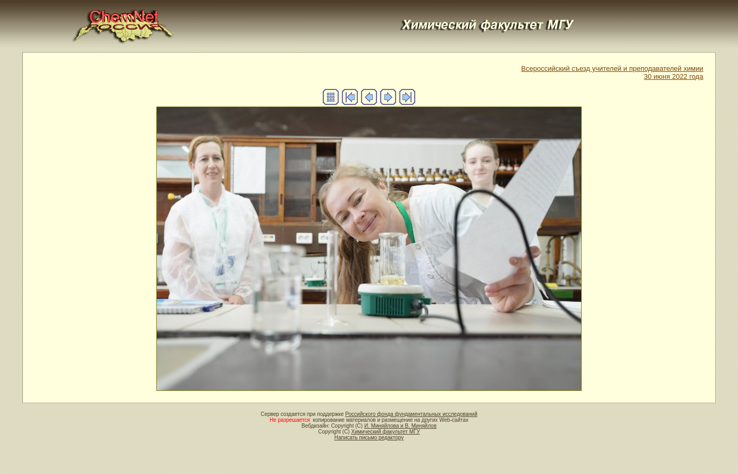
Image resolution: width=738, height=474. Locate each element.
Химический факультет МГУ (385, 432)
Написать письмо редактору (369, 437)
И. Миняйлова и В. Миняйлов (400, 426)
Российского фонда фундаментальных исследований (411, 414)
